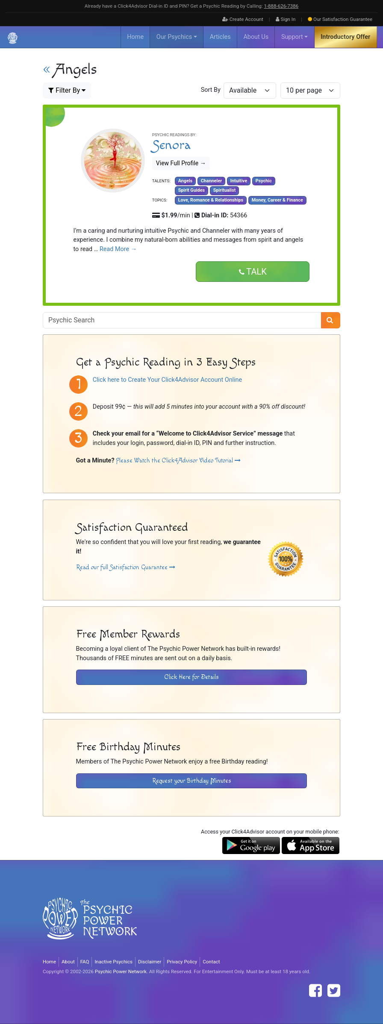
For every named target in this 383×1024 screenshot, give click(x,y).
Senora (171, 145)
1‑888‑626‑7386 (281, 6)
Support (292, 37)
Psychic (264, 181)
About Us (255, 37)
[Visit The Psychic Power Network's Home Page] (90, 925)
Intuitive (238, 181)
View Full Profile (181, 163)
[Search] (330, 320)
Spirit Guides (191, 190)
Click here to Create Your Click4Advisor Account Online (167, 379)
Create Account (242, 19)
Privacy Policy (182, 962)
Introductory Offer (345, 37)
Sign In (286, 19)
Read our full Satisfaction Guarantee (125, 567)
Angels (185, 181)
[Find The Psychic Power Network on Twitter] (333, 990)
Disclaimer (149, 962)
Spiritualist (224, 190)
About (68, 962)
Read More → (118, 249)
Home (135, 37)
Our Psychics (174, 37)
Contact (211, 962)
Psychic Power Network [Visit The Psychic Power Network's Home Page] (121, 971)
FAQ (84, 962)
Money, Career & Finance (277, 200)
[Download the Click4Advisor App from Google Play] (251, 845)
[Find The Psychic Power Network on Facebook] (315, 990)
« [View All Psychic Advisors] (46, 69)
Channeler (211, 181)
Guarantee (340, 19)
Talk (253, 272)
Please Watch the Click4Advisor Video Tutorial (178, 460)
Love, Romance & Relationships (210, 200)
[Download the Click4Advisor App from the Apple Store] (310, 845)
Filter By (66, 90)
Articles (220, 37)
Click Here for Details (192, 677)
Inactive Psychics (113, 962)
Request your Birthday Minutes (191, 780)
